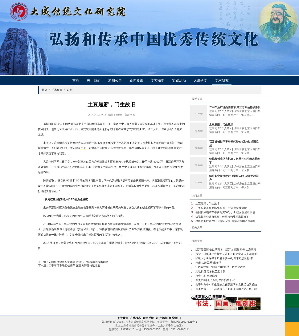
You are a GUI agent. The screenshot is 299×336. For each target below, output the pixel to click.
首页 (75, 80)
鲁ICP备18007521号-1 (184, 321)
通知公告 (115, 80)
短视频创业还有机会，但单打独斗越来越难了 (222, 216)
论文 (69, 89)
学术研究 (222, 80)
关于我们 (93, 80)
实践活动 (179, 80)
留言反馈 (148, 317)
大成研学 (200, 80)
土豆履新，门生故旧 (207, 203)
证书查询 (161, 317)
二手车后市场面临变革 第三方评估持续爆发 (74, 265)
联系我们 (174, 317)
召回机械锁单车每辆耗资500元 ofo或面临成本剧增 (78, 262)
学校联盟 (158, 80)
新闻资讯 (136, 80)
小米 (83, 148)
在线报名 (135, 317)
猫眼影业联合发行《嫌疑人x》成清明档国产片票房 (225, 221)
